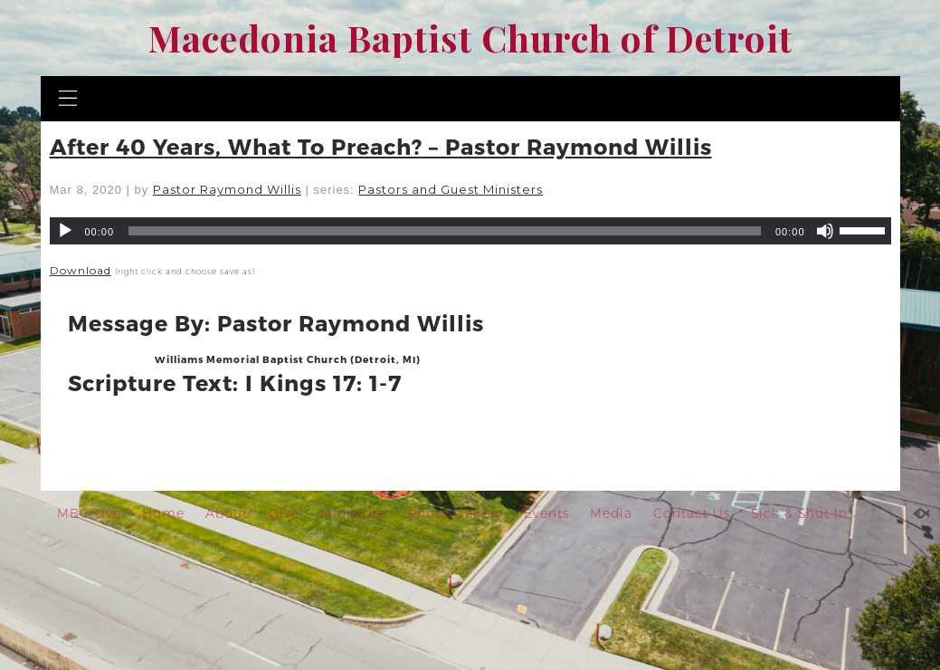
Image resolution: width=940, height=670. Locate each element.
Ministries (353, 513)
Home (163, 513)
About (226, 513)
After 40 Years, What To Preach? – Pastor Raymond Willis (381, 146)
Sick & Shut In (799, 513)
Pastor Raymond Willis (227, 189)
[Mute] (825, 231)
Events (546, 513)
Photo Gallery (455, 513)
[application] (470, 230)
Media (611, 513)
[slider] (444, 230)
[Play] (65, 231)
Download (80, 270)
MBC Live (89, 513)
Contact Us (691, 513)
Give (284, 513)
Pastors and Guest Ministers (450, 189)
